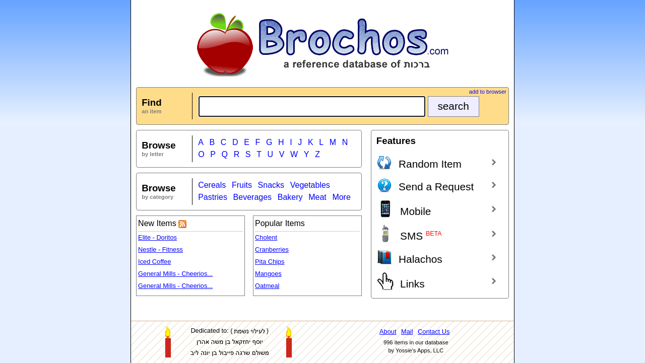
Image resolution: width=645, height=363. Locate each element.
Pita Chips (269, 261)
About (387, 331)
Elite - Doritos (157, 237)
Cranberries (272, 249)
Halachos (409, 257)
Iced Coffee (154, 261)
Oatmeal (267, 285)
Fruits (242, 185)
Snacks (271, 185)
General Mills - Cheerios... (175, 273)
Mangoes (268, 273)
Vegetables (310, 185)
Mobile (403, 208)
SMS (409, 233)
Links (400, 281)
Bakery (290, 197)
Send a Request (425, 185)
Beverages (252, 197)
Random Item (419, 162)
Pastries (212, 197)
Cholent (266, 237)
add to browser (487, 92)
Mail (407, 331)
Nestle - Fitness (160, 249)
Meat (317, 197)
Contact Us (433, 331)
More (341, 197)
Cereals (212, 185)
